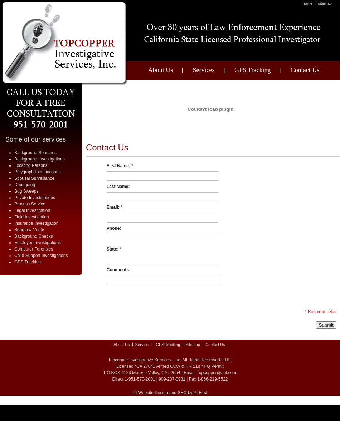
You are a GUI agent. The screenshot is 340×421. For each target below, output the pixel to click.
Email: (114, 207)
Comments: (118, 269)
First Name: (120, 165)
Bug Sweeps (26, 191)
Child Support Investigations (41, 255)
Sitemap (325, 3)
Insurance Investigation (36, 223)
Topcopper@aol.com (216, 372)
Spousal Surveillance (34, 178)
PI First (200, 392)
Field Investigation (31, 216)
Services (204, 70)
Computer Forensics (33, 249)
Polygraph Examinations (37, 171)
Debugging (24, 184)
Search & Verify (29, 229)
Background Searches (35, 152)
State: (114, 249)
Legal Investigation (32, 210)
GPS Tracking (252, 70)
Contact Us (305, 70)
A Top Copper (65, 44)
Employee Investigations (37, 242)
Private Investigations (34, 197)
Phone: (114, 228)
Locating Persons (31, 165)
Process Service (29, 204)
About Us (160, 70)
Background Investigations (39, 159)
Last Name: (118, 186)
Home (308, 3)
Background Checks (33, 236)
